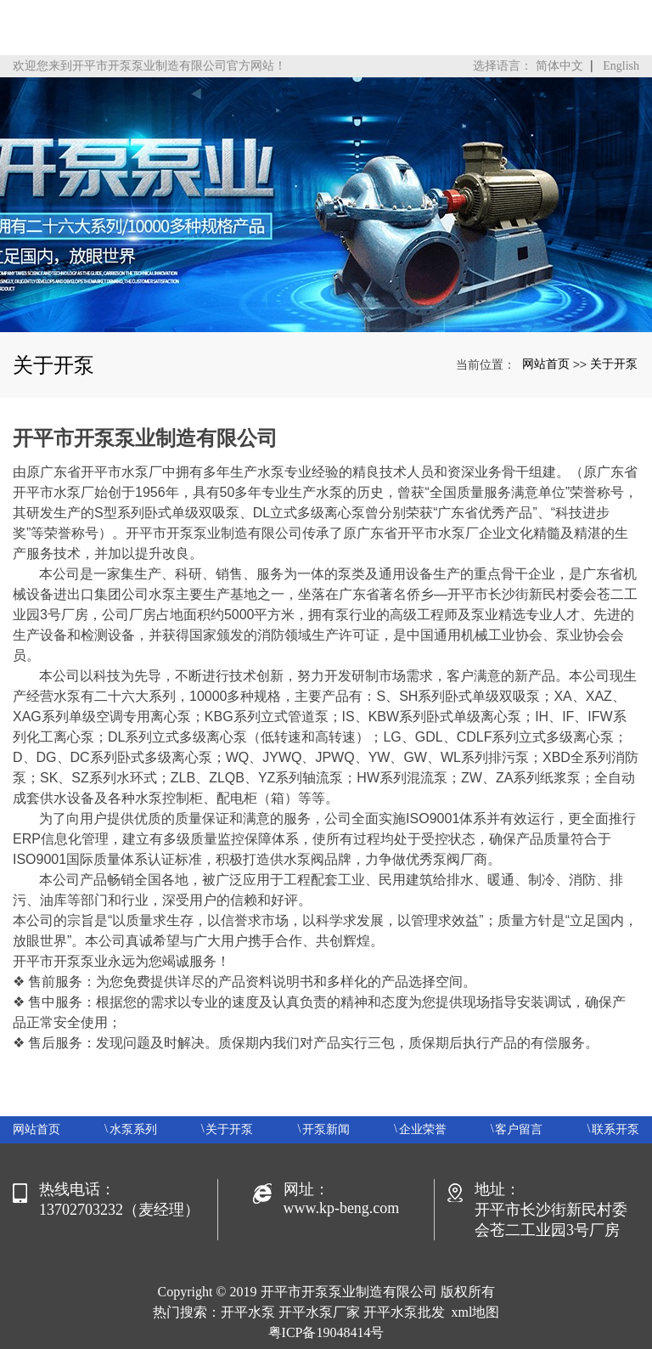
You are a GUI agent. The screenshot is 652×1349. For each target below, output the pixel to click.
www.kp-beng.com (342, 1207)
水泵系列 (133, 1129)
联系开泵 (615, 1129)
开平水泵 (248, 1312)
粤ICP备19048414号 (326, 1332)
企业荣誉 (423, 1129)
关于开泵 (614, 363)
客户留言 (518, 1129)
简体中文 (559, 65)
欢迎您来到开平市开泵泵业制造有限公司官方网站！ (149, 65)
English (621, 65)
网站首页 (546, 363)
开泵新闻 (326, 1129)
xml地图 (476, 1312)
